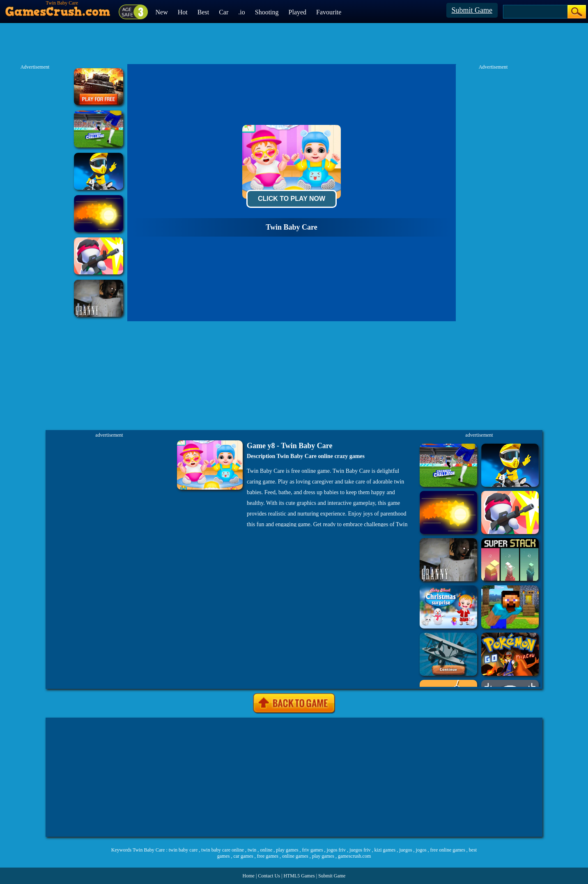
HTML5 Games (299, 876)
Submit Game (472, 10)
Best (203, 12)
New (162, 12)
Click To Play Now (291, 198)
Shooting (267, 12)
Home (249, 876)
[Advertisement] (294, 777)
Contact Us (269, 876)
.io (241, 12)
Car (223, 12)
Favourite (328, 12)
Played (298, 12)
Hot (183, 12)
